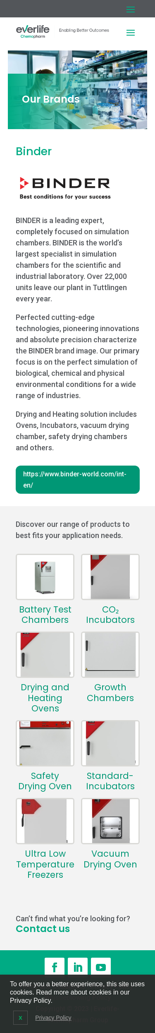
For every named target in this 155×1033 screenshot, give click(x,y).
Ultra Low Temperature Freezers (45, 864)
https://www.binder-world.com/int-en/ (74, 479)
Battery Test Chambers (45, 614)
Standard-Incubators (110, 781)
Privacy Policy (53, 1017)
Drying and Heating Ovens (45, 697)
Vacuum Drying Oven (110, 858)
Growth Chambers (110, 692)
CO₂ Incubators (110, 614)
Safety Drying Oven (45, 781)
